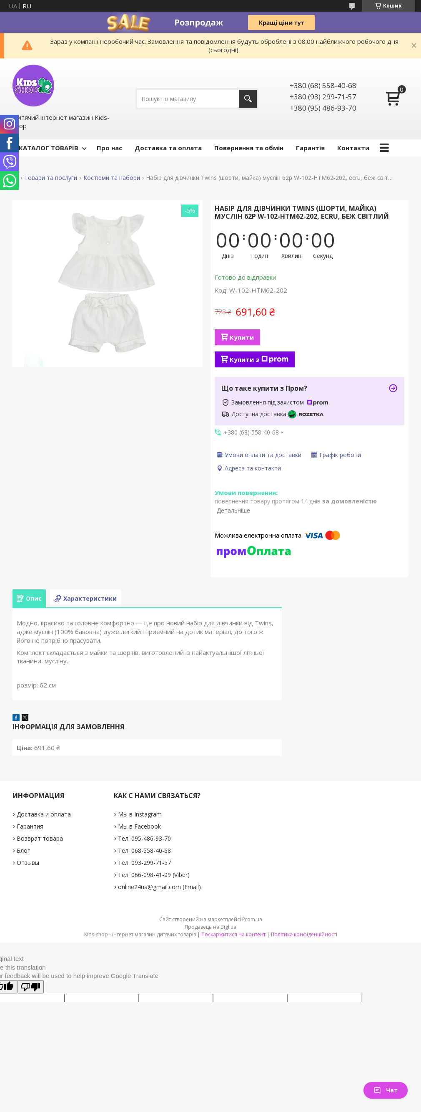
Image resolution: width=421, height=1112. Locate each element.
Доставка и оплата (44, 814)
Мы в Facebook (139, 826)
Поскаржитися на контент (233, 934)
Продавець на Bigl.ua (210, 926)
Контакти (353, 148)
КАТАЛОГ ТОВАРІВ (48, 148)
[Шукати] (248, 99)
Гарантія (310, 148)
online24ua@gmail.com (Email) (159, 887)
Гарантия (30, 826)
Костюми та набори (111, 178)
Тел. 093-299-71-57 (144, 863)
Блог (23, 850)
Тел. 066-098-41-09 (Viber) (154, 875)
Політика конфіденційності (304, 934)
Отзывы (28, 863)
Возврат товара (40, 838)
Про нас (109, 148)
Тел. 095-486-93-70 (144, 838)
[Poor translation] (30, 986)
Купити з (259, 359)
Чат (385, 1090)
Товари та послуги (50, 178)
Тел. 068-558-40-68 (144, 850)
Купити (242, 337)
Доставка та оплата (168, 148)
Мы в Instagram (140, 814)
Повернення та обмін (248, 148)
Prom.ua (252, 919)
